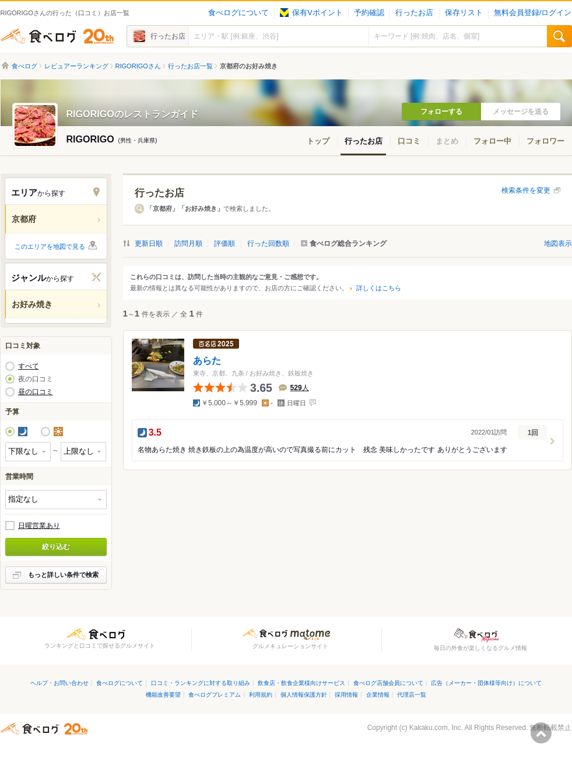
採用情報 (346, 694)
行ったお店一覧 (190, 65)
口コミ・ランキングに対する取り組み (200, 683)
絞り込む (56, 547)
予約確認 (369, 13)
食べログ (57, 36)
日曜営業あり (39, 525)
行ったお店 (414, 13)
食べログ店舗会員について (388, 683)
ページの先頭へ (541, 732)
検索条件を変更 (525, 190)
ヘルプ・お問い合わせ (59, 683)
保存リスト (464, 13)
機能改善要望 (163, 694)
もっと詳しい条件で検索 (63, 574)
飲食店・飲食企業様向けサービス (301, 683)
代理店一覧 (411, 694)
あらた (207, 360)
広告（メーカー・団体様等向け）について (486, 683)
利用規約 (260, 694)
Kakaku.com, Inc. (436, 728)
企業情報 (377, 694)
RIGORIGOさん (138, 65)
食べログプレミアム (214, 694)
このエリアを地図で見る (50, 246)
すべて (28, 366)
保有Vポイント (311, 13)
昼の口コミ (35, 392)
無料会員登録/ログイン (532, 13)
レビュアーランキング (76, 65)
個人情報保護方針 (303, 694)
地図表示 (558, 243)
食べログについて (238, 13)
